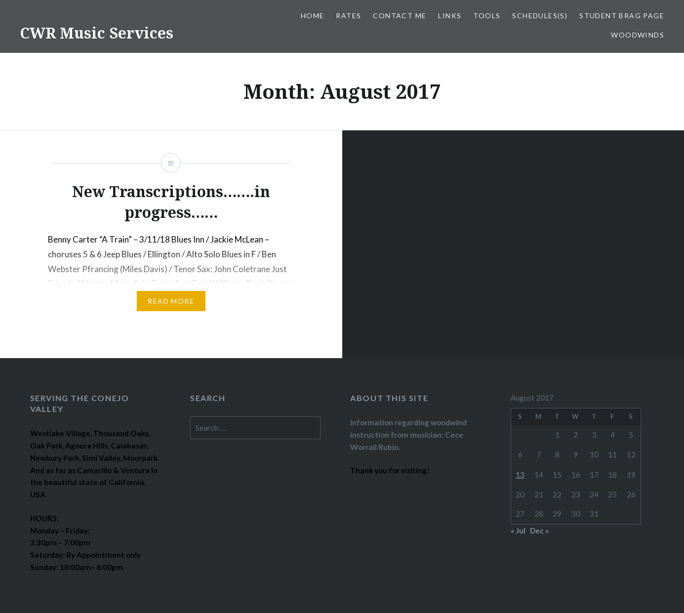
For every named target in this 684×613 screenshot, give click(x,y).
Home (312, 15)
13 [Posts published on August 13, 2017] (520, 474)
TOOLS (486, 15)
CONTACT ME (399, 15)
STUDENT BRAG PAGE (621, 15)
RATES (348, 15)
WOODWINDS (637, 35)
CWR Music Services (96, 33)
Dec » (539, 530)
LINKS (449, 15)
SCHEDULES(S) (539, 15)
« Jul (518, 530)
